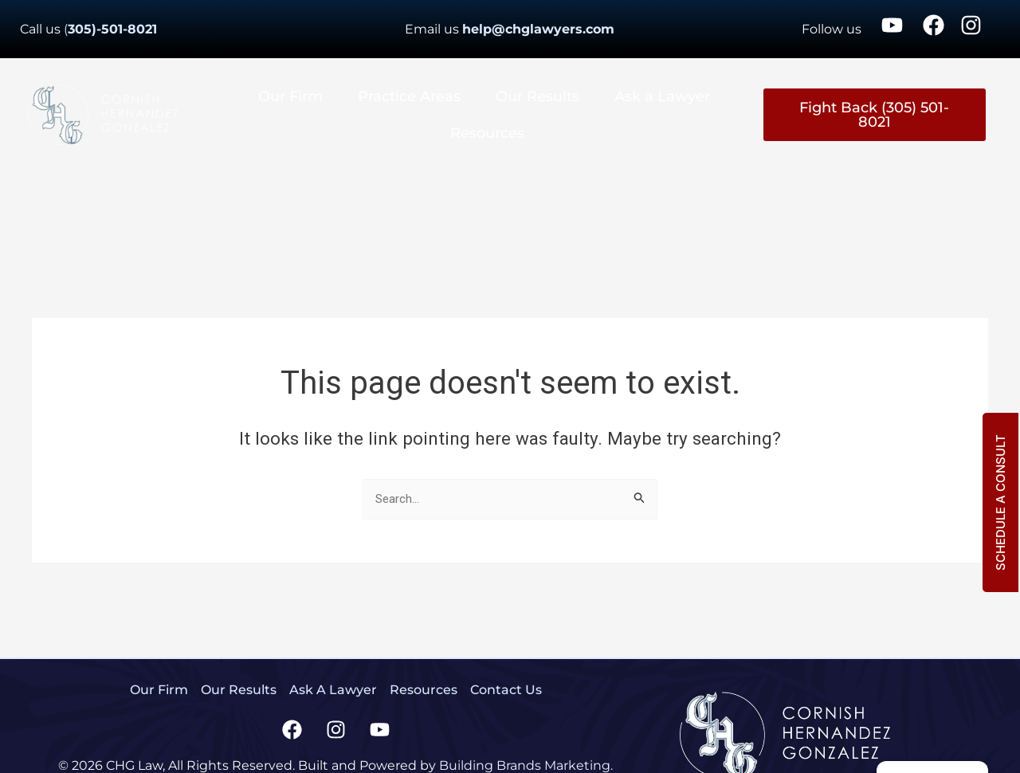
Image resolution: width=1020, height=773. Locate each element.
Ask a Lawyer (662, 96)
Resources (487, 133)
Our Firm (290, 96)
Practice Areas (409, 96)
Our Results (537, 96)
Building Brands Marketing (524, 765)
